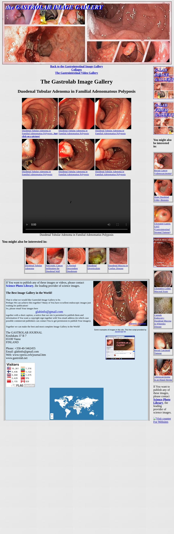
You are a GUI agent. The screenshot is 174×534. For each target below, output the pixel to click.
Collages (76, 69)
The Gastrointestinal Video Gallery (76, 72)
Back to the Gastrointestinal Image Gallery (76, 66)
